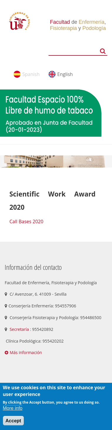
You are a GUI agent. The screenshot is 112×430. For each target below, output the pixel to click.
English (65, 74)
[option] (56, 161)
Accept (13, 420)
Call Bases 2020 (26, 221)
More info (13, 408)
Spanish (31, 74)
